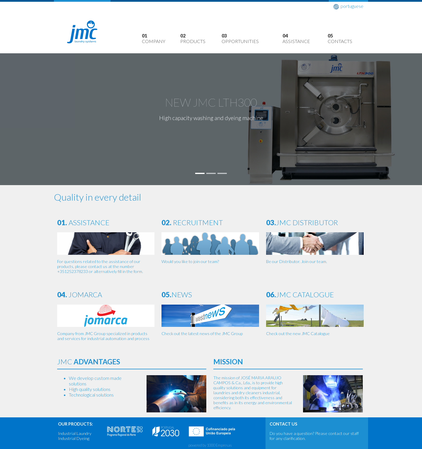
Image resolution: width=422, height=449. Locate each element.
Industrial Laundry (74, 433)
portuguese (348, 6)
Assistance (305, 38)
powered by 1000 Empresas (210, 445)
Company (161, 38)
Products (201, 38)
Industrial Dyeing (73, 438)
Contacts (348, 38)
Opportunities (252, 38)
